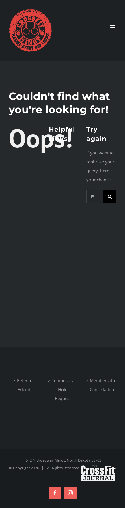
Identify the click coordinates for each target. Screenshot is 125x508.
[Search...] (94, 196)
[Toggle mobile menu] (113, 27)
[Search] (109, 196)
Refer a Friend (24, 385)
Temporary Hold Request (63, 389)
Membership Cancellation (101, 385)
